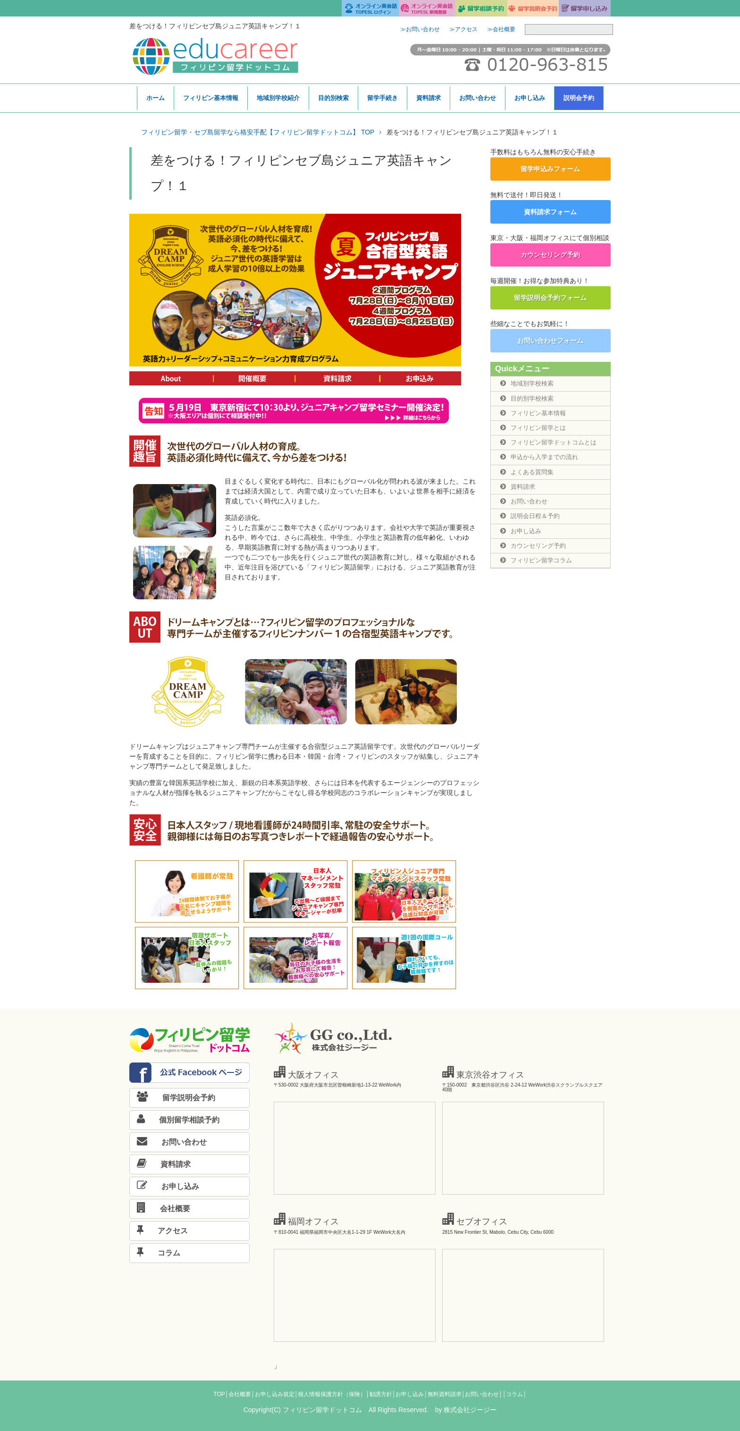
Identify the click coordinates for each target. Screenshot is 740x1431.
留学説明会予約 (172, 1098)
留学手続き (382, 97)
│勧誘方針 (379, 1394)
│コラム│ (515, 1394)
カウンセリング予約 (550, 255)
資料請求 (428, 97)
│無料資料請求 (443, 1394)
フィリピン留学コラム (538, 565)
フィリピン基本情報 (210, 97)
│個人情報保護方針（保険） (330, 1394)
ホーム (155, 97)
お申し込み (529, 97)
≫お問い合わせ (420, 29)
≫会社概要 (501, 29)
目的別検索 (333, 97)
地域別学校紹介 (278, 97)
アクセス (159, 1231)
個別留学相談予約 (174, 1120)
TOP (219, 1394)
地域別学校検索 (528, 383)
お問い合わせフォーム (550, 340)
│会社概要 (238, 1394)
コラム (155, 1253)
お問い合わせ (477, 97)
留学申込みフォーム (550, 169)
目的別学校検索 (528, 398)
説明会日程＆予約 (531, 519)
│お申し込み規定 (272, 1394)
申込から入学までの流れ (541, 459)
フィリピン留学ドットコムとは (551, 444)
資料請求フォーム (550, 212)
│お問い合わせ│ (482, 1394)
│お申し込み (408, 1394)
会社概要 (160, 1209)
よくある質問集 (528, 474)
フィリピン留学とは (535, 429)
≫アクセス (463, 29)
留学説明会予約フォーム (550, 297)
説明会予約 (578, 97)
